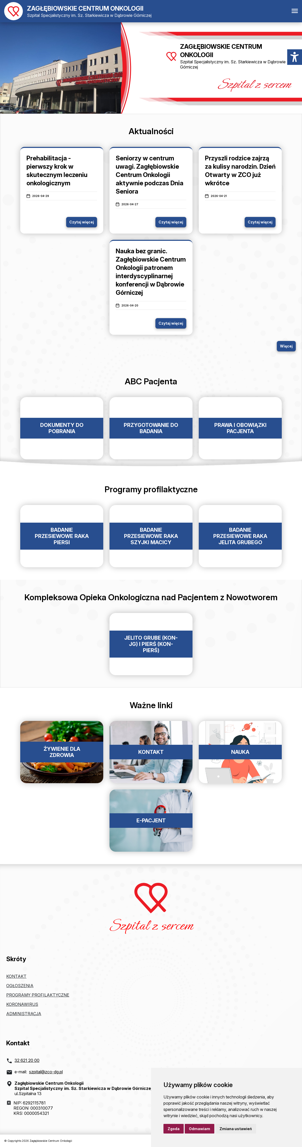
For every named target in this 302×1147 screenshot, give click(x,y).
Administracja (23, 1013)
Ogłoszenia (19, 985)
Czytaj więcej (81, 222)
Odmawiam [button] (199, 1128)
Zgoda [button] (174, 1128)
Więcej (286, 346)
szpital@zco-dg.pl (46, 1071)
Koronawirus (22, 1004)
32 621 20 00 (27, 1060)
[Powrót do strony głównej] (78, 11)
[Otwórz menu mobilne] (295, 11)
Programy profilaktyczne (37, 995)
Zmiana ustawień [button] (235, 1128)
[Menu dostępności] (294, 57)
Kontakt (16, 976)
